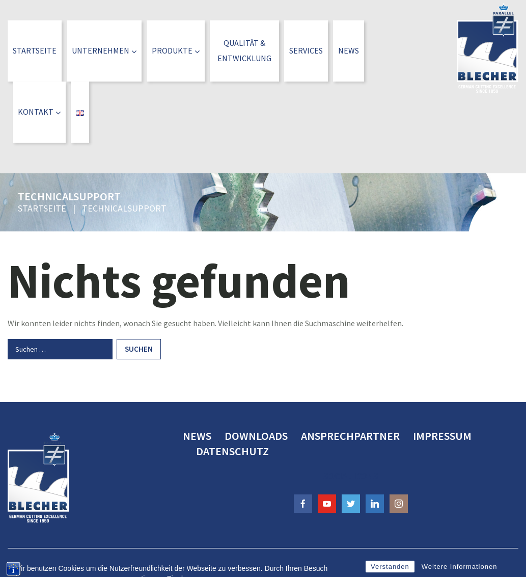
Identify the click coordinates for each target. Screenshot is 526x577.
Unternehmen (104, 50)
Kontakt (39, 112)
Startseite (35, 50)
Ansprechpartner (350, 436)
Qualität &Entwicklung (244, 50)
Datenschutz (232, 451)
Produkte (176, 50)
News (348, 50)
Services (306, 50)
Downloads (256, 436)
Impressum (442, 436)
